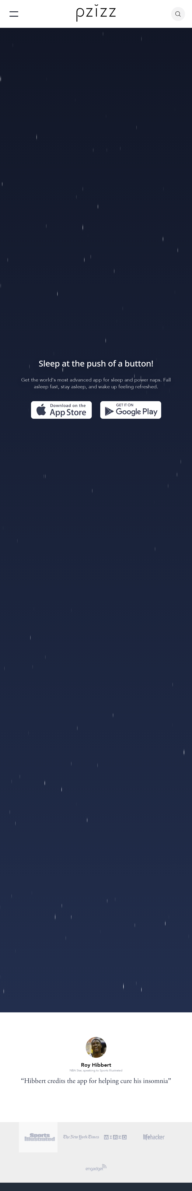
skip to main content (4, 1)
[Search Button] (178, 14)
